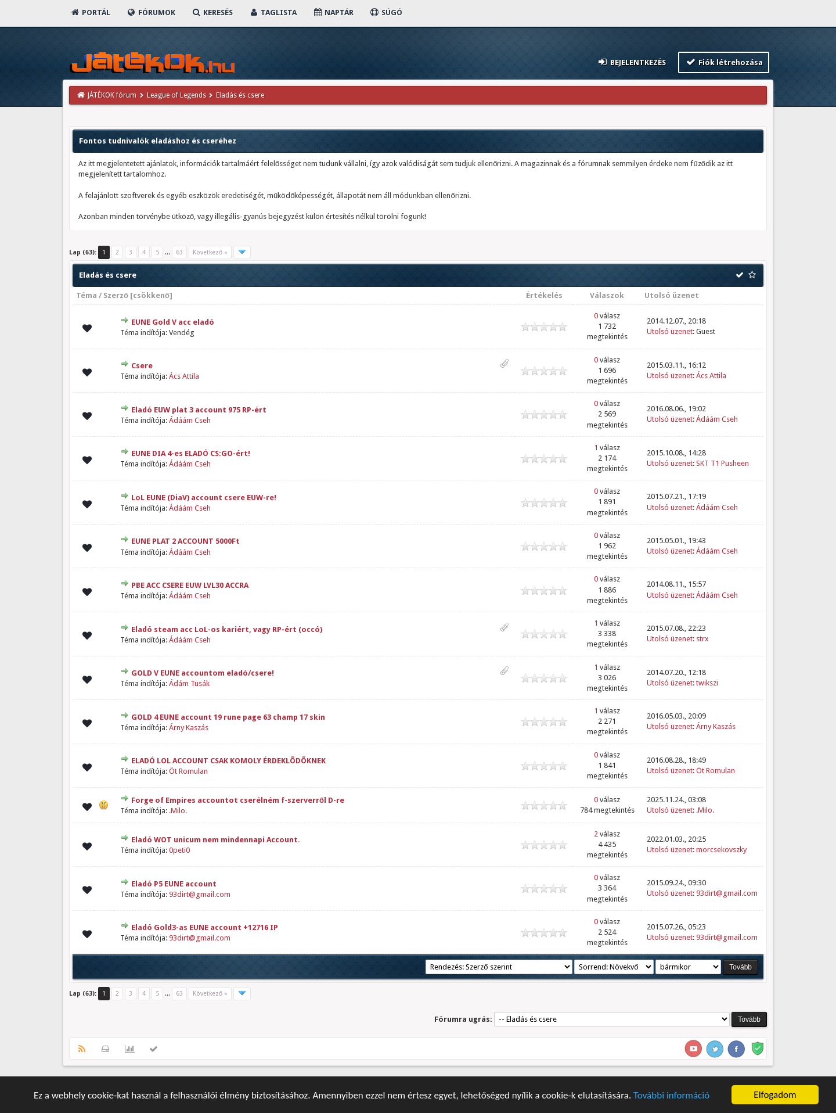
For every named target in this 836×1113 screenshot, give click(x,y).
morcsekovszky (721, 849)
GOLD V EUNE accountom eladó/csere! (202, 673)
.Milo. (178, 810)
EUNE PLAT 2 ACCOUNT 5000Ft (185, 541)
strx (702, 638)
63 (179, 252)
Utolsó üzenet (671, 295)
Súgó (385, 12)
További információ (671, 1095)
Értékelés (544, 295)
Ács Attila (184, 376)
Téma (86, 295)
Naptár (333, 12)
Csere (142, 365)
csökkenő (151, 295)
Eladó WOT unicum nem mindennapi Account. (215, 839)
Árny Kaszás (188, 727)
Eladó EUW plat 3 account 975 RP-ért (198, 409)
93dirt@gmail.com (199, 894)
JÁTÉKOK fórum (112, 95)
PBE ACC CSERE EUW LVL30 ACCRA (189, 585)
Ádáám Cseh (190, 420)
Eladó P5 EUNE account (174, 883)
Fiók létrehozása (723, 62)
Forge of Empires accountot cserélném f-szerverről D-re (237, 800)
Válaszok (607, 295)
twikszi (707, 682)
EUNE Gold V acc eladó (172, 322)
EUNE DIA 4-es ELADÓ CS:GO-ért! (190, 453)
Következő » (210, 252)
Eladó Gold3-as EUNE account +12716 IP (204, 927)
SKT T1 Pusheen (722, 463)
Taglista (272, 12)
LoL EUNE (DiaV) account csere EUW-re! (203, 497)
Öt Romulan (188, 771)
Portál (90, 12)
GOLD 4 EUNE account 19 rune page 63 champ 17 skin (228, 717)
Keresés (212, 12)
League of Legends (176, 95)
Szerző (115, 295)
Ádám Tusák (189, 683)
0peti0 (179, 850)
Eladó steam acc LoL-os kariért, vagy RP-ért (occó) (226, 629)
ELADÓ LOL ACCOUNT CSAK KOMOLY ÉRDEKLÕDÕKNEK (228, 760)
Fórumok (150, 12)
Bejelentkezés (631, 62)
